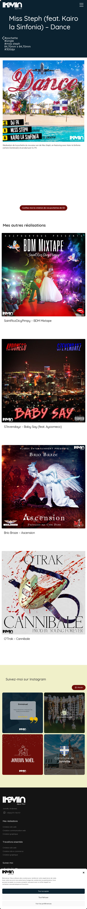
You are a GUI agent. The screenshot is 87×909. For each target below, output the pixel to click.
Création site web (9, 823)
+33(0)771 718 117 (11, 809)
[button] (83, 872)
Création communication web (14, 827)
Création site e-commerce (13, 848)
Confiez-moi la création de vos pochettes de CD (43, 208)
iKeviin (79, 684)
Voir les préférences (44, 904)
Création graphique (10, 830)
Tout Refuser (43, 897)
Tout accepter (43, 891)
